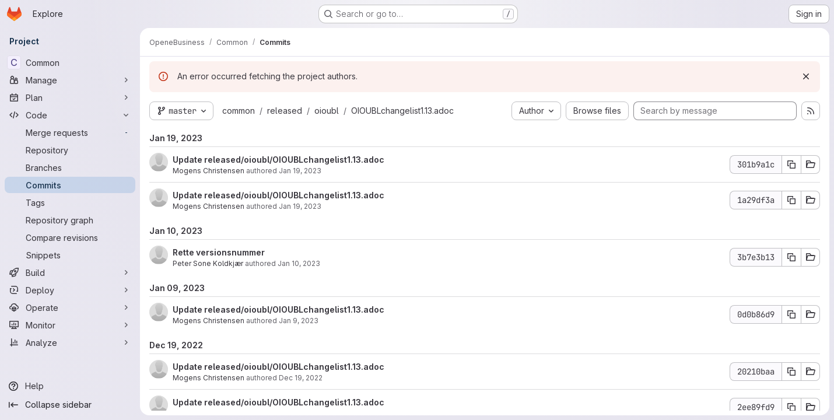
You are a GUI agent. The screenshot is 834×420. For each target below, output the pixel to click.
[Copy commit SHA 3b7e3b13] (791, 257)
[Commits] (70, 185)
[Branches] (70, 167)
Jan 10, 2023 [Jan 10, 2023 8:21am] (299, 263)
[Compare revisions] (70, 237)
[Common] (70, 62)
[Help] (70, 386)
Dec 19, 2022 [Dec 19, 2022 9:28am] (301, 377)
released (284, 111)
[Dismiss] (806, 76)
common (238, 111)
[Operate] (70, 307)
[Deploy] (70, 290)
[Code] (70, 115)
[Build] (70, 272)
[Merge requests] (70, 132)
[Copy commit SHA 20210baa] (791, 371)
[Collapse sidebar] (70, 405)
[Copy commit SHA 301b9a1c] (791, 164)
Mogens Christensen (208, 170)
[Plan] (70, 97)
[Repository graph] (70, 220)
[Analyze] (70, 342)
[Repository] (70, 150)
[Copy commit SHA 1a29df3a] (791, 200)
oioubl (326, 111)
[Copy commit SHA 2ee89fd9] (791, 407)
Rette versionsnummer (219, 252)
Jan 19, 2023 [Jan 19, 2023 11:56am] (300, 170)
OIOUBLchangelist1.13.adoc (402, 111)
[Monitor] (70, 325)
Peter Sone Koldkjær (208, 263)
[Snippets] (70, 255)
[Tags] (70, 202)
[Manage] (70, 80)
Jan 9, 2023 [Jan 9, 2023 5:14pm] (298, 320)
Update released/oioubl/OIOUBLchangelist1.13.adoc (278, 159)
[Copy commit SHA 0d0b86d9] (791, 314)
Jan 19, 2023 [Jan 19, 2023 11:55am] (300, 206)
